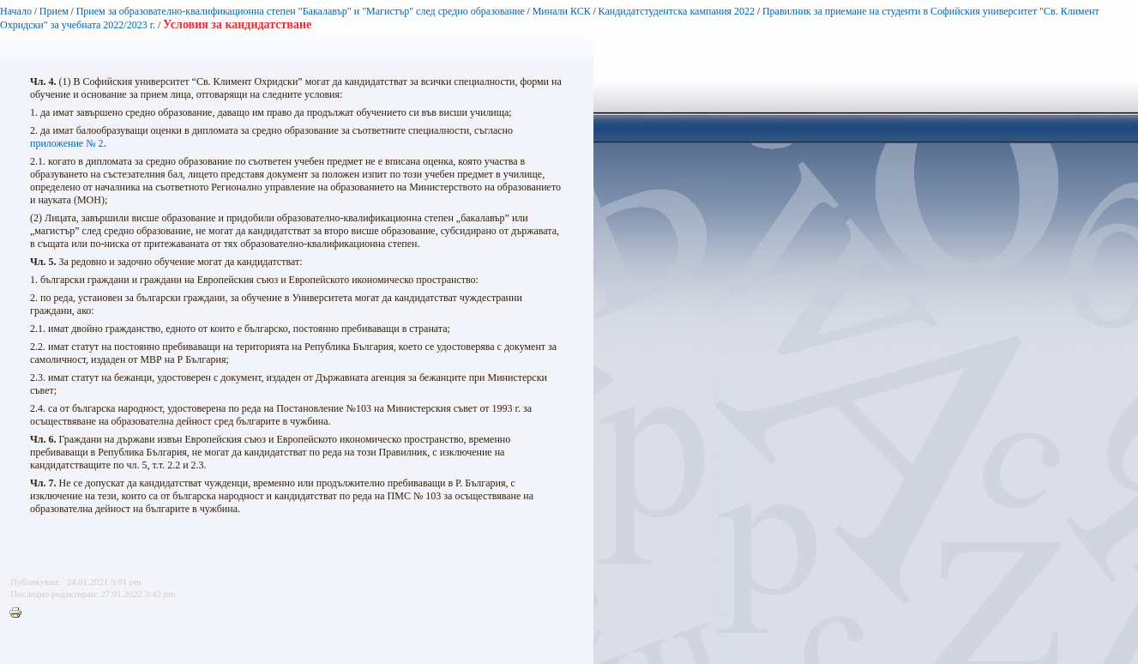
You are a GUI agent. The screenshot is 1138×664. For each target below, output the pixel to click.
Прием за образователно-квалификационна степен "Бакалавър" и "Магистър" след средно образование (300, 11)
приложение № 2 (67, 143)
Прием (54, 11)
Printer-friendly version (20, 613)
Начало (16, 11)
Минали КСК (562, 11)
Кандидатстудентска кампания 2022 (677, 11)
